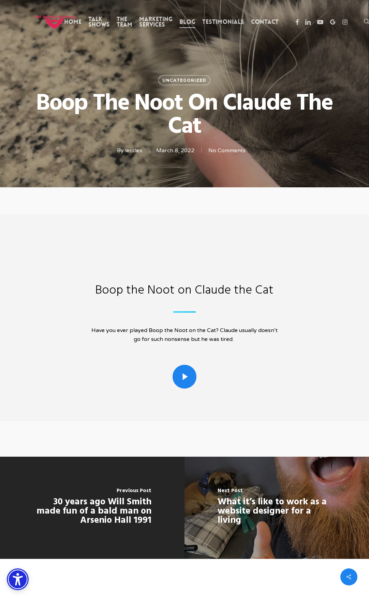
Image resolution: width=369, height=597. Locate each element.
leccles (133, 150)
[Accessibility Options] (18, 579)
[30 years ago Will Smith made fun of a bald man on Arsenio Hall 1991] (92, 508)
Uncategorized (184, 80)
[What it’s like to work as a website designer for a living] (276, 508)
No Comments (227, 150)
